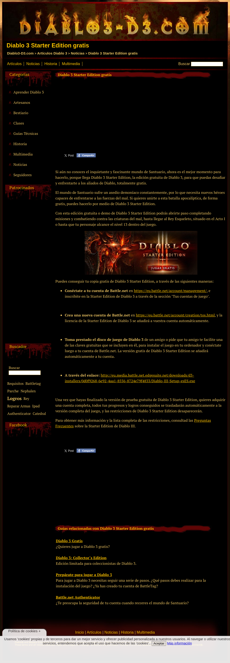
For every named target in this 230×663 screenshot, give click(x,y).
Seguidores (22, 174)
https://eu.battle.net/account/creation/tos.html (175, 315)
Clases (18, 123)
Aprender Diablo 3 (28, 92)
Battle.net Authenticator (78, 597)
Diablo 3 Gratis (69, 540)
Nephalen (28, 391)
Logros (14, 398)
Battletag (33, 383)
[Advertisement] (27, 273)
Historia (50, 64)
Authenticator (19, 413)
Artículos (14, 64)
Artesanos (21, 102)
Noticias (77, 53)
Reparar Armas (18, 406)
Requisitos (15, 383)
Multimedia (71, 64)
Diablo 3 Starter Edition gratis (113, 53)
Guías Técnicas (25, 133)
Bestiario (20, 112)
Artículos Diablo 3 (52, 53)
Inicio (79, 632)
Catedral (39, 413)
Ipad (36, 406)
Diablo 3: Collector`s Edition (81, 557)
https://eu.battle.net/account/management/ (170, 290)
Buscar (184, 64)
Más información (179, 643)
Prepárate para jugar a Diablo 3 (84, 574)
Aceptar (158, 643)
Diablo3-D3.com (20, 53)
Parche (13, 391)
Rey (26, 398)
